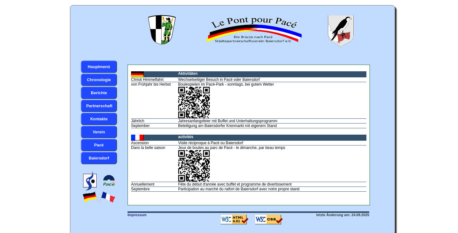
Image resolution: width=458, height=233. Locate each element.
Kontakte (99, 119)
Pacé (99, 145)
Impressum (137, 215)
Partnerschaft (99, 105)
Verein (99, 132)
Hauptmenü (99, 66)
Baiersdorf (99, 158)
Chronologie (99, 79)
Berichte (99, 92)
